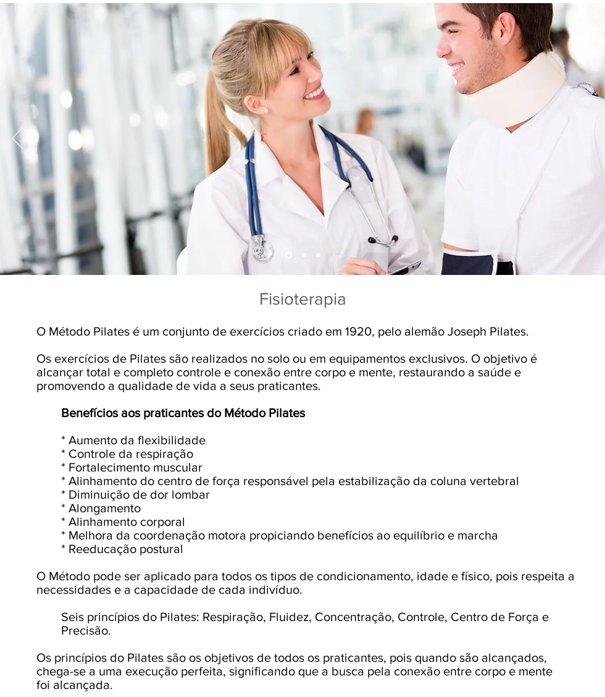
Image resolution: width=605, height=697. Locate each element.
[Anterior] (17, 139)
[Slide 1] (318, 255)
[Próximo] (587, 139)
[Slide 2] (288, 255)
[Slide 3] (304, 255)
